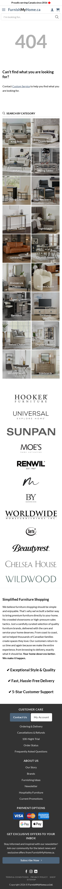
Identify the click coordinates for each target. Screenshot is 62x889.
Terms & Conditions (17, 877)
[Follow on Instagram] (31, 871)
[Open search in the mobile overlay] (31, 17)
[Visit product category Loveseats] (16, 248)
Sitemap (31, 879)
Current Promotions (31, 798)
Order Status (31, 745)
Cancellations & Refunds (31, 732)
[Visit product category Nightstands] (45, 219)
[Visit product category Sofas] (16, 161)
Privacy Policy (39, 877)
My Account (41, 717)
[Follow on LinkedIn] (35, 871)
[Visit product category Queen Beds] (45, 132)
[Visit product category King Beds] (16, 132)
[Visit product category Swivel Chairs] (16, 335)
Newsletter (31, 786)
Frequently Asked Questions (31, 751)
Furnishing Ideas (31, 779)
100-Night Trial (31, 738)
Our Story (31, 767)
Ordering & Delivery (31, 726)
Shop (52, 877)
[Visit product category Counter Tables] (45, 248)
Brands (31, 773)
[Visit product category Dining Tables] (45, 161)
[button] (4, 10)
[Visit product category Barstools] (16, 306)
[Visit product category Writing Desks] (16, 364)
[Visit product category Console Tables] (16, 219)
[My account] (52, 9)
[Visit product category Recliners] (45, 190)
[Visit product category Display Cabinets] (45, 335)
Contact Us (20, 717)
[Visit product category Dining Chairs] (16, 190)
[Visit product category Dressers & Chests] (16, 277)
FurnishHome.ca (24, 10)
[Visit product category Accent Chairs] (45, 277)
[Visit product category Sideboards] (45, 364)
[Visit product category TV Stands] (45, 306)
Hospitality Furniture (31, 792)
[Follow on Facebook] (26, 871)
